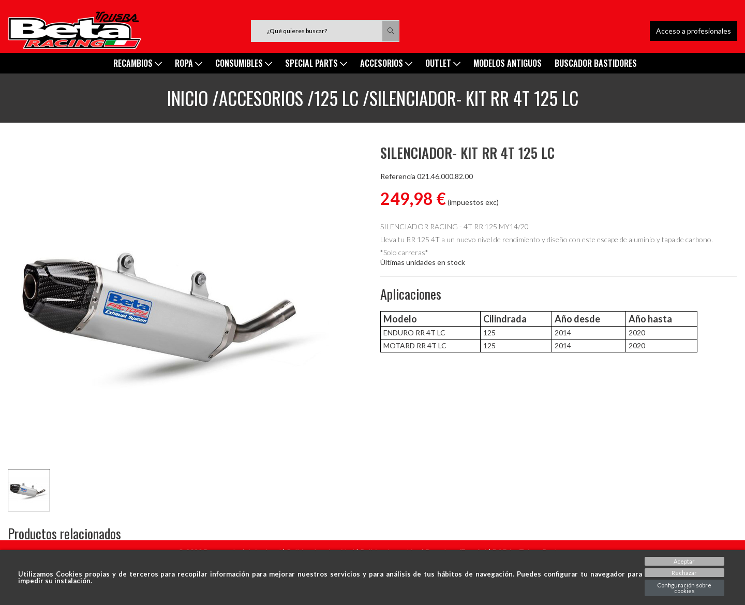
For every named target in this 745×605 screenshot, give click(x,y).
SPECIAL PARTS (316, 63)
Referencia (397, 176)
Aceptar (684, 561)
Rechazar (684, 572)
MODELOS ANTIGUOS (507, 63)
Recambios (137, 63)
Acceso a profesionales (693, 30)
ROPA (188, 63)
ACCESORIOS (386, 63)
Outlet (442, 63)
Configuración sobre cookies (684, 588)
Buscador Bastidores (596, 63)
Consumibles (243, 63)
